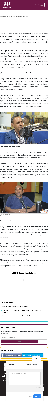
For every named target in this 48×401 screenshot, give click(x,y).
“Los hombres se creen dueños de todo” (16, 316)
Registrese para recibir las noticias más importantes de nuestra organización (22, 332)
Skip (30, 396)
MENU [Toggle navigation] (38, 4)
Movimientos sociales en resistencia (15, 307)
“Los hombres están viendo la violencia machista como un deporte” (23, 311)
